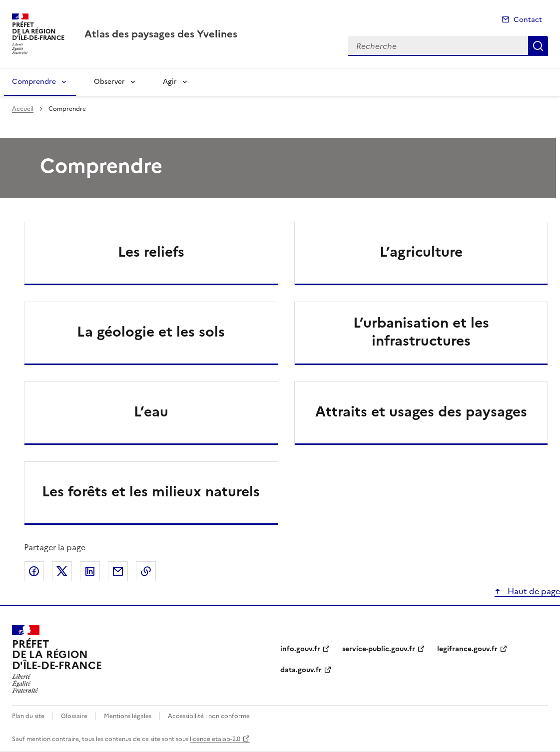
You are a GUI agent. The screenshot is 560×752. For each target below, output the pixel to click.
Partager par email (118, 571)
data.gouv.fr (301, 670)
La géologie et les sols (151, 332)
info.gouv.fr (300, 649)
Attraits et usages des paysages (421, 411)
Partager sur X (62, 571)
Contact (528, 19)
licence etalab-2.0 (215, 739)
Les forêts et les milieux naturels (151, 491)
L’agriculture (421, 252)
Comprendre (34, 81)
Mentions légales (127, 716)
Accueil (22, 108)
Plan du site (28, 716)
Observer (109, 81)
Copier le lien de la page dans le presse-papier (146, 571)
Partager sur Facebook (34, 571)
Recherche (538, 46)
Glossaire (74, 716)
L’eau (151, 411)
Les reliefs (151, 252)
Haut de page (533, 591)
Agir (170, 81)
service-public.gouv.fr (378, 649)
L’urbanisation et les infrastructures (421, 332)
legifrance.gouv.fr (467, 649)
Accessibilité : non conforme (209, 716)
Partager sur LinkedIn (90, 571)
